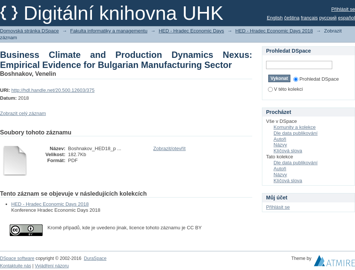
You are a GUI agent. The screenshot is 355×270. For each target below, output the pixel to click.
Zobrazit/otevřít (169, 148)
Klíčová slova (288, 150)
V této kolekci (285, 89)
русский (328, 18)
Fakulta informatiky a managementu (109, 31)
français (309, 18)
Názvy (280, 145)
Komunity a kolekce (295, 127)
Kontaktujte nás (15, 266)
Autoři (280, 139)
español (346, 18)
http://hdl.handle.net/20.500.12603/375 (53, 90)
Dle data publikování (296, 133)
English (275, 18)
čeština (291, 18)
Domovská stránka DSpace (29, 31)
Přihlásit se (343, 9)
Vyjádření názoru (52, 266)
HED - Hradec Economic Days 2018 (274, 31)
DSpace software (17, 258)
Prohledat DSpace (316, 79)
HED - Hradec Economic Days (191, 31)
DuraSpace (95, 258)
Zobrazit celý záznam (23, 113)
